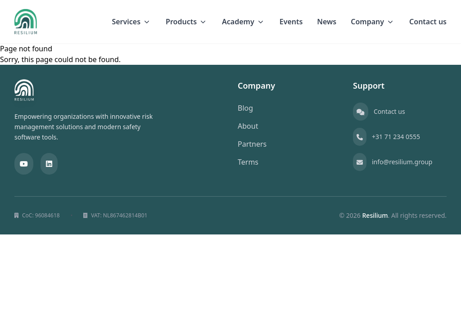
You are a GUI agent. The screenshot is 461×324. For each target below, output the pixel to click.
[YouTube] (23, 164)
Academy (243, 22)
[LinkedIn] (49, 164)
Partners (252, 144)
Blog (245, 108)
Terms (248, 162)
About (248, 126)
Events (291, 22)
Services (131, 22)
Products (187, 22)
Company (373, 22)
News (326, 22)
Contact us (428, 22)
